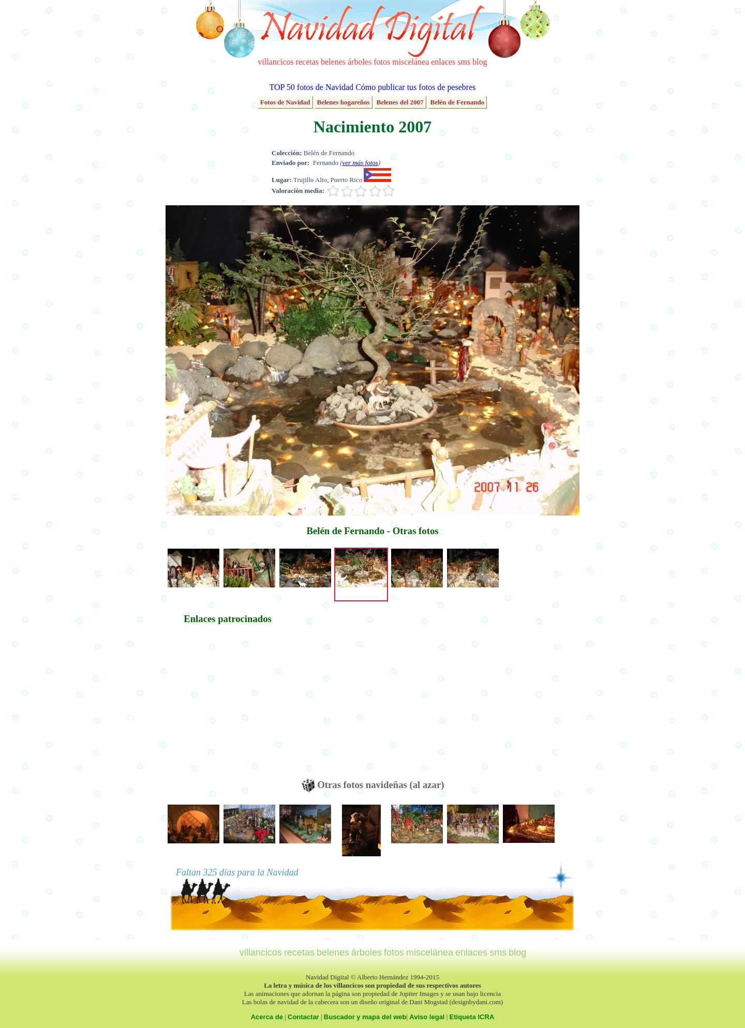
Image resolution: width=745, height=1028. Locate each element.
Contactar (303, 1017)
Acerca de (267, 1017)
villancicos (275, 61)
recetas (307, 61)
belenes (333, 61)
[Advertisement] (228, 706)
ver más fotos (360, 163)
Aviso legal (426, 1017)
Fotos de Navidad (285, 102)
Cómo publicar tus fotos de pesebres (415, 87)
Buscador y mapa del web (365, 1017)
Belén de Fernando (457, 102)
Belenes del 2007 (400, 102)
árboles (359, 61)
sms (463, 61)
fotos (382, 61)
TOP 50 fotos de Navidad (311, 87)
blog (479, 61)
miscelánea (410, 61)
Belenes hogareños (343, 102)
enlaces (443, 61)
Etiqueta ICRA (472, 1017)
